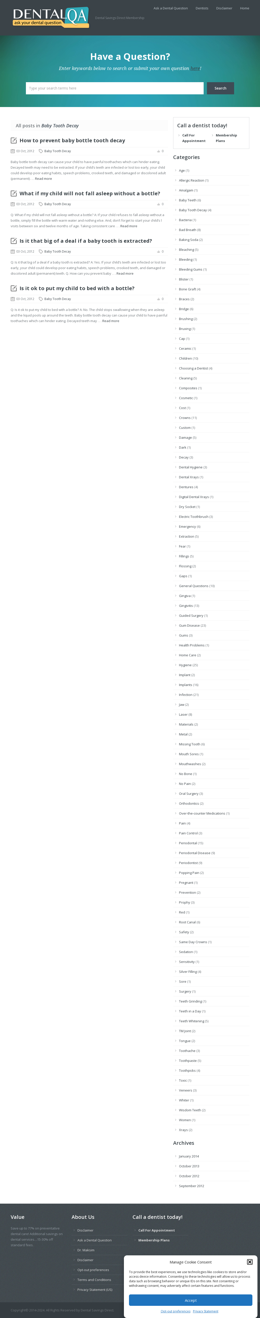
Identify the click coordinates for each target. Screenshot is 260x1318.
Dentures (186, 487)
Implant (184, 675)
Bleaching (186, 249)
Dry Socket (187, 506)
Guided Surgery (191, 615)
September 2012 (191, 1186)
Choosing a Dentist (193, 368)
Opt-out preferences (93, 1270)
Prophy (184, 902)
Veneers (185, 1090)
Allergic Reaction (191, 180)
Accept (191, 1310)
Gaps (183, 576)
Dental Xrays (189, 477)
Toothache (187, 1050)
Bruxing (185, 328)
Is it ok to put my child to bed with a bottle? (77, 288)
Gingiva (185, 595)
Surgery (185, 991)
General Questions (193, 586)
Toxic (183, 1080)
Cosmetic (186, 398)
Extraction (186, 536)
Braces (184, 299)
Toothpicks (187, 1070)
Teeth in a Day (190, 1011)
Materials (186, 724)
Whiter (184, 1100)
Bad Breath (187, 229)
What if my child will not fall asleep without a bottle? (90, 193)
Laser (183, 714)
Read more (43, 178)
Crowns (185, 417)
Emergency (187, 526)
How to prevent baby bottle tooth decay (72, 140)
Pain (182, 823)
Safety (184, 932)
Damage (185, 437)
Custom (185, 427)
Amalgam (186, 190)
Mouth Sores (189, 754)
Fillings (184, 556)
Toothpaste (188, 1060)
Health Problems (192, 645)
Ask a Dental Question (171, 8)
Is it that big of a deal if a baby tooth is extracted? (86, 240)
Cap (182, 338)
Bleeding (185, 259)
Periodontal (188, 843)
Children (185, 358)
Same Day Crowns (193, 942)
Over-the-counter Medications (202, 813)
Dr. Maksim (85, 1250)
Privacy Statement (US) (94, 1289)
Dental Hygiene (191, 467)
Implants (185, 684)
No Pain (185, 783)
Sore (182, 981)
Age (182, 170)
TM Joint (185, 1031)
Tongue (185, 1041)
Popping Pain (189, 872)
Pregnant (186, 882)
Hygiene (185, 665)
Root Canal (187, 922)
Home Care (187, 655)
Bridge (184, 309)
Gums (183, 635)
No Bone (185, 773)
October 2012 (189, 1176)
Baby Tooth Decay (57, 151)
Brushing (186, 319)
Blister (184, 279)
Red (182, 912)
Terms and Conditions (94, 1279)
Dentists (202, 8)
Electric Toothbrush (193, 516)
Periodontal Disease (194, 853)
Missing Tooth (189, 744)
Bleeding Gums (190, 269)
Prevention (187, 892)
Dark (182, 447)
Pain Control (188, 833)
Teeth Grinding (190, 1001)
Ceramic (185, 348)
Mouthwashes (190, 764)
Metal (183, 734)
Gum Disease (189, 625)
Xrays (183, 1130)
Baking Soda (188, 239)
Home (244, 8)
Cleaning (185, 378)
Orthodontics (189, 803)
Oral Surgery (189, 793)
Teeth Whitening (191, 1021)
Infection (185, 694)
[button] (249, 1272)
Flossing (185, 566)
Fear (182, 546)
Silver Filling (188, 971)
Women (185, 1120)
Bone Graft (187, 289)
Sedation (186, 952)
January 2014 (189, 1156)
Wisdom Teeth (190, 1110)
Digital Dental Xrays (194, 497)
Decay (184, 457)
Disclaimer (224, 8)
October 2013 (189, 1166)
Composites (188, 388)
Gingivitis (186, 605)
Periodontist (188, 862)
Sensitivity (187, 961)
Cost (182, 408)
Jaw (181, 704)
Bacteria (185, 220)
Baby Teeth (188, 200)
